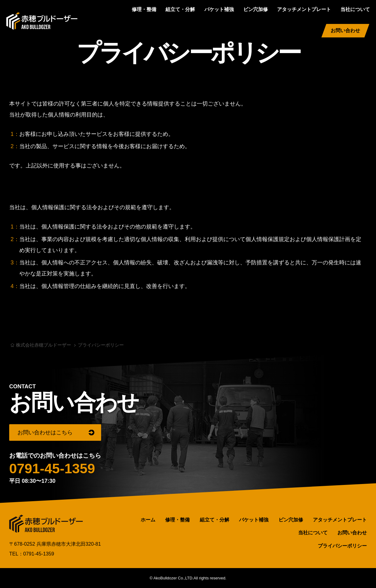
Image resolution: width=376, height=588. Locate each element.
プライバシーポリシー (342, 545)
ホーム (148, 519)
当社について (355, 9)
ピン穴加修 (255, 9)
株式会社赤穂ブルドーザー (42, 21)
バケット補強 (219, 9)
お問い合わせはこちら (45, 432)
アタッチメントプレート (304, 9)
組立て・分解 (180, 9)
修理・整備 (144, 9)
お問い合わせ (345, 30)
